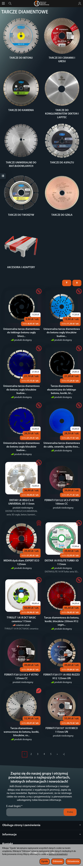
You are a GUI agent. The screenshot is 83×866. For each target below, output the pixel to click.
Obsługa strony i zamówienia (41, 825)
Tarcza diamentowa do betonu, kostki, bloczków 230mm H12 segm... (61, 621)
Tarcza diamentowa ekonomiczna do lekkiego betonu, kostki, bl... (61, 390)
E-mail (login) (13, 806)
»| (64, 754)
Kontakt (7, 843)
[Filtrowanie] (67, 282)
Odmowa (57, 861)
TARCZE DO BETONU (21, 58)
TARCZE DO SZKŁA (61, 215)
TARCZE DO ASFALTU (62, 162)
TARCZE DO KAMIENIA (21, 110)
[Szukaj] (10, 3)
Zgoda (44, 861)
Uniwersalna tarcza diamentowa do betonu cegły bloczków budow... (61, 333)
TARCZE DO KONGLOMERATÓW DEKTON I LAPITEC (62, 114)
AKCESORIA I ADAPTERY (21, 267)
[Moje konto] (79, 3)
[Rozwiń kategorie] (3, 3)
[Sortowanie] (77, 282)
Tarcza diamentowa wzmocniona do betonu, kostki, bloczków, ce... (21, 732)
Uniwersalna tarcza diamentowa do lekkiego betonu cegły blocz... (21, 333)
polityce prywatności (58, 854)
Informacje (41, 834)
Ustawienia (73, 861)
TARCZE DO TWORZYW (21, 215)
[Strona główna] (41, 3)
